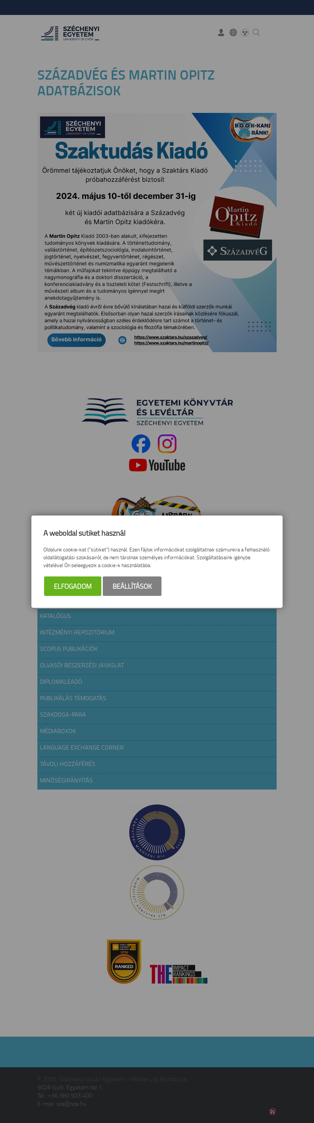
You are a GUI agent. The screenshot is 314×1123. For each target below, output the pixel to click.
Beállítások (132, 586)
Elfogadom (73, 586)
